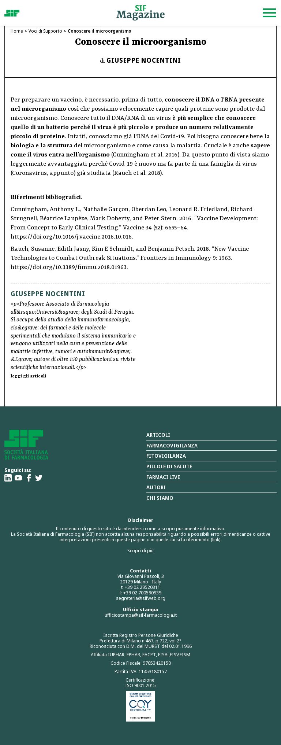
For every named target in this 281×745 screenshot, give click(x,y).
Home (17, 31)
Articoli (158, 434)
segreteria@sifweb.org (140, 598)
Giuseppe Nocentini (143, 60)
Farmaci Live (163, 476)
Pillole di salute (169, 466)
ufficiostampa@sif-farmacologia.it (141, 615)
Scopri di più (140, 550)
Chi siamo (159, 497)
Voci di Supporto (45, 31)
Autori (156, 487)
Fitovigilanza (166, 455)
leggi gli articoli (28, 376)
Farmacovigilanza (172, 445)
